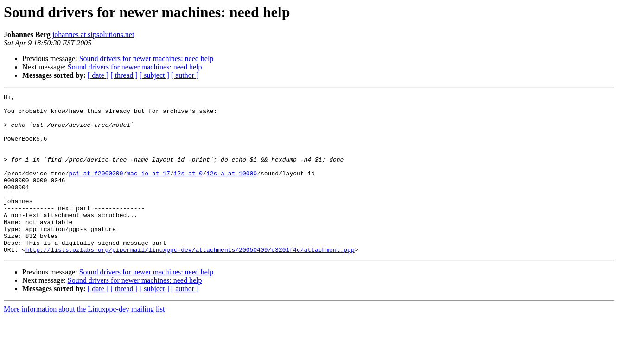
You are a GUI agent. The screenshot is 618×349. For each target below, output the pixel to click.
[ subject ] (154, 75)
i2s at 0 (188, 190)
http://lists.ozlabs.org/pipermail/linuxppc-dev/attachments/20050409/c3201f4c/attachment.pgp (190, 281)
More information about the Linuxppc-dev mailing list (84, 341)
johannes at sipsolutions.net (93, 34)
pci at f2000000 (96, 190)
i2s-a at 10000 (231, 190)
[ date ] (98, 75)
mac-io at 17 (148, 190)
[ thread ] (124, 75)
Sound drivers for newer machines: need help (146, 58)
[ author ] (185, 75)
